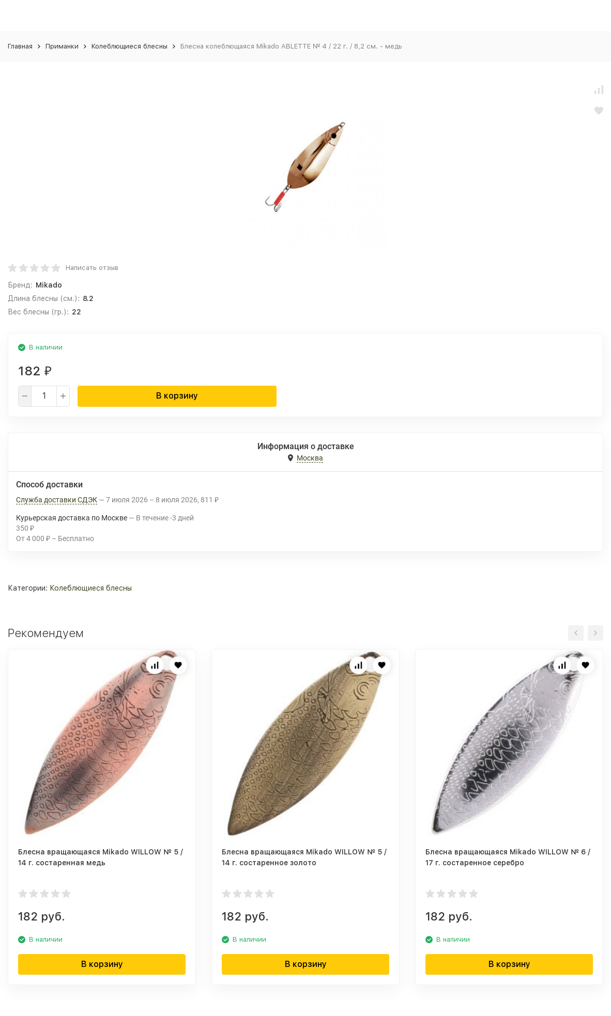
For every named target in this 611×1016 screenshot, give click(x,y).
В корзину (177, 396)
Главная (20, 46)
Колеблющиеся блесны (129, 46)
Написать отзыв (92, 268)
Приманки (62, 46)
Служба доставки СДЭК (56, 500)
